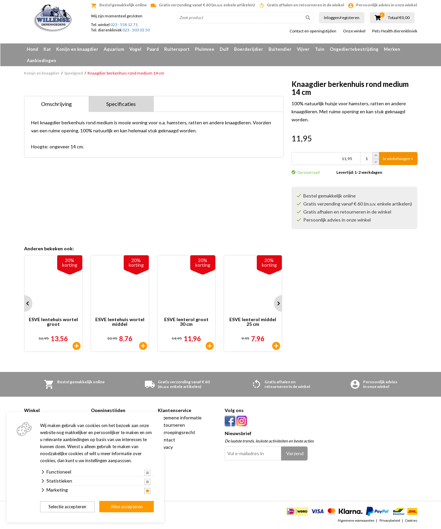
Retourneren (171, 425)
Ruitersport (177, 49)
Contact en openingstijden (313, 31)
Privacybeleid (389, 520)
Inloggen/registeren (341, 17)
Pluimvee (204, 49)
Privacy (165, 447)
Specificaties (121, 104)
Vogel (135, 49)
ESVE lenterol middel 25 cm (252, 322)
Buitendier (280, 49)
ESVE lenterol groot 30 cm (186, 322)
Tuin (319, 49)
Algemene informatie (180, 417)
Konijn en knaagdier (77, 49)
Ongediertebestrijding (354, 49)
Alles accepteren (127, 506)
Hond (32, 49)
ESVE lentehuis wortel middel (119, 322)
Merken (392, 49)
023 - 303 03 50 (136, 29)
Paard (153, 49)
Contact (166, 439)
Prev (24, 303)
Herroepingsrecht (176, 432)
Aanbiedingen (41, 60)
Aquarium (114, 49)
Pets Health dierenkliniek (394, 31)
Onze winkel (354, 31)
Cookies (411, 520)
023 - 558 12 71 (124, 24)
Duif (224, 49)
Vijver (303, 49)
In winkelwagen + (398, 158)
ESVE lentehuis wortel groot (53, 322)
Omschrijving (56, 104)
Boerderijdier (248, 49)
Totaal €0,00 (399, 18)
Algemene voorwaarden (356, 520)
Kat (47, 49)
